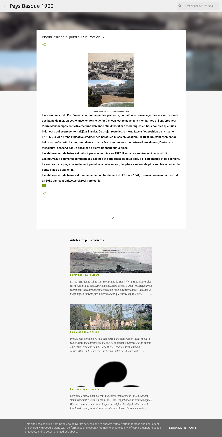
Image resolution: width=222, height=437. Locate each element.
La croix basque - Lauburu (84, 389)
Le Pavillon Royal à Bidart (84, 274)
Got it (193, 427)
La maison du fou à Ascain (84, 332)
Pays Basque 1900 (31, 6)
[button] (44, 44)
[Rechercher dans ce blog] (201, 6)
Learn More (177, 427)
